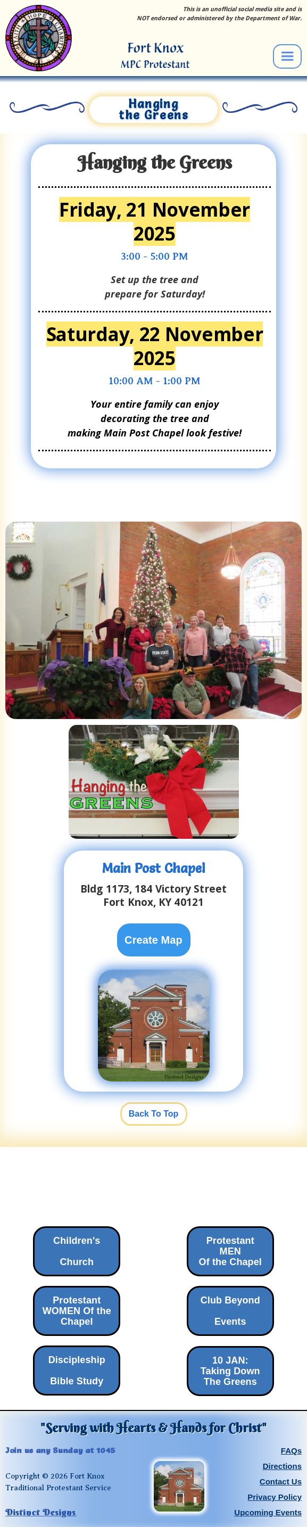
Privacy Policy (274, 1496)
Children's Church (76, 1251)
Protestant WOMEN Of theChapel (77, 1311)
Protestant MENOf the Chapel (230, 1251)
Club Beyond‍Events (230, 1311)
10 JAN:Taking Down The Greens (230, 1371)
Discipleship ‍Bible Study (76, 1370)
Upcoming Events (268, 1512)
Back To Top (154, 1113)
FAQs (291, 1450)
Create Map (153, 940)
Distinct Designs (40, 1512)
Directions (282, 1466)
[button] (288, 59)
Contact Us (281, 1481)
